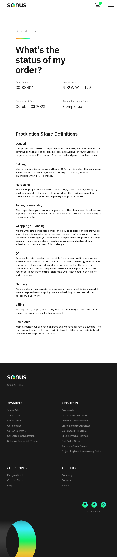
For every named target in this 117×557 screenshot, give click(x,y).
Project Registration (73, 451)
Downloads (68, 410)
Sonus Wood (14, 415)
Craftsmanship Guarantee (76, 425)
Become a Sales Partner (75, 446)
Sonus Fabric (14, 420)
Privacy (66, 485)
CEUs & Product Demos (75, 436)
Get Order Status (71, 441)
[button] (111, 5)
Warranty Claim (92, 451)
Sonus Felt (13, 410)
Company (67, 475)
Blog (9, 485)
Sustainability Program (74, 431)
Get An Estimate (16, 431)
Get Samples (14, 425)
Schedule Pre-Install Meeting (23, 441)
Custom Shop (15, 480)
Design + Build (15, 475)
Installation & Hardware (75, 415)
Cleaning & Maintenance (75, 420)
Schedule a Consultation (21, 436)
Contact (66, 480)
